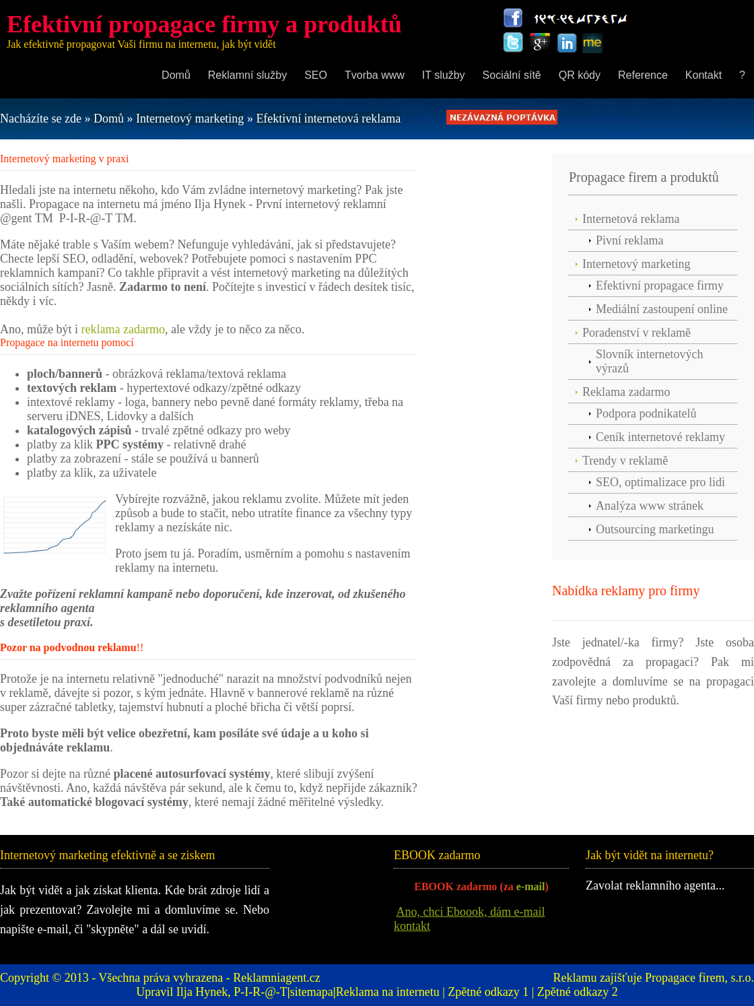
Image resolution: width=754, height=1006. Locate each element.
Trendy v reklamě (625, 460)
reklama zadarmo (122, 329)
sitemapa (311, 992)
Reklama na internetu (388, 992)
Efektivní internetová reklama (328, 118)
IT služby (443, 75)
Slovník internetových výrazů (649, 361)
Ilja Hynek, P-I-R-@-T (231, 992)
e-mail (530, 886)
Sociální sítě (512, 75)
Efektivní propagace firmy (660, 285)
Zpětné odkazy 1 (488, 992)
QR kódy (580, 75)
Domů (176, 75)
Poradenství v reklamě (636, 332)
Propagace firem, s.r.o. (699, 977)
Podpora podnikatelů (646, 413)
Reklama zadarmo (626, 392)
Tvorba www (375, 75)
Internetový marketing (190, 118)
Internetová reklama (630, 219)
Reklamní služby (247, 75)
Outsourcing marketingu (655, 529)
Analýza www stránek (650, 505)
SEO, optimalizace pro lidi (660, 482)
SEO (315, 75)
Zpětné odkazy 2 (577, 992)
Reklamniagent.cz (276, 977)
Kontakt (703, 75)
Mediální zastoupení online (662, 309)
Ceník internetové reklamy (660, 437)
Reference (643, 75)
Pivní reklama (629, 240)
